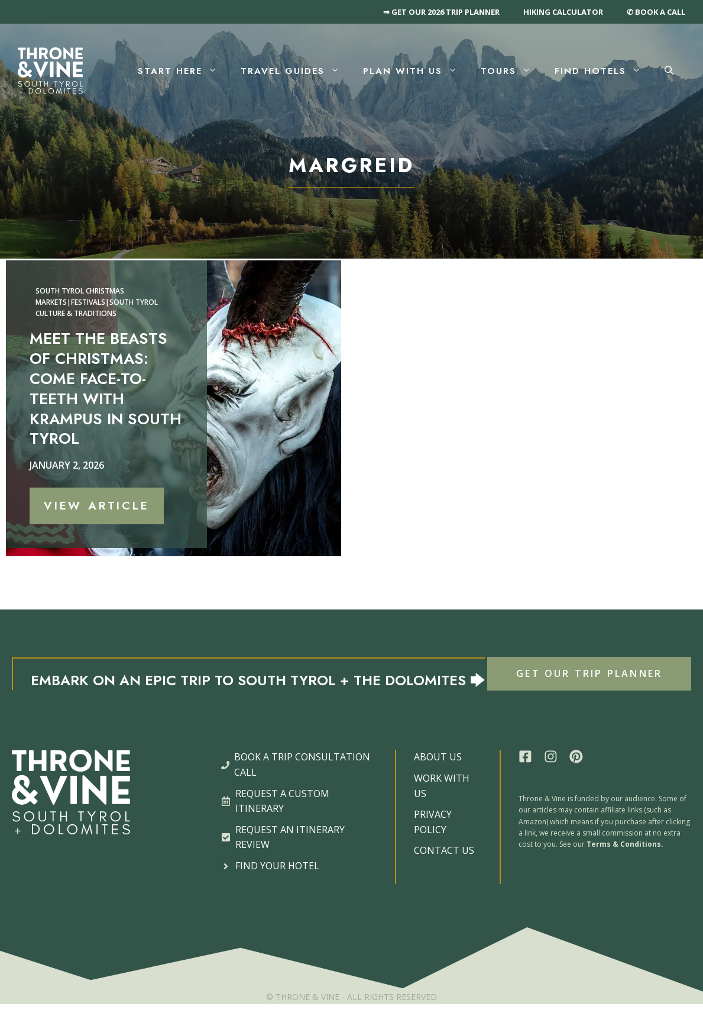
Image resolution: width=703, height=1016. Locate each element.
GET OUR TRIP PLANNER (589, 673)
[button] (669, 71)
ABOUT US (438, 756)
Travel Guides (296, 71)
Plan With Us (416, 71)
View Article (97, 506)
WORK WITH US (441, 786)
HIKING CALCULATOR (563, 12)
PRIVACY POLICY (433, 822)
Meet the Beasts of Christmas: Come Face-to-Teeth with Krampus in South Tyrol (106, 388)
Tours (512, 71)
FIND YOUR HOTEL (277, 865)
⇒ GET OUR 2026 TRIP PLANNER (441, 12)
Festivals (88, 302)
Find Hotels (604, 71)
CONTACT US (444, 850)
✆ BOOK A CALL (656, 12)
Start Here (183, 71)
